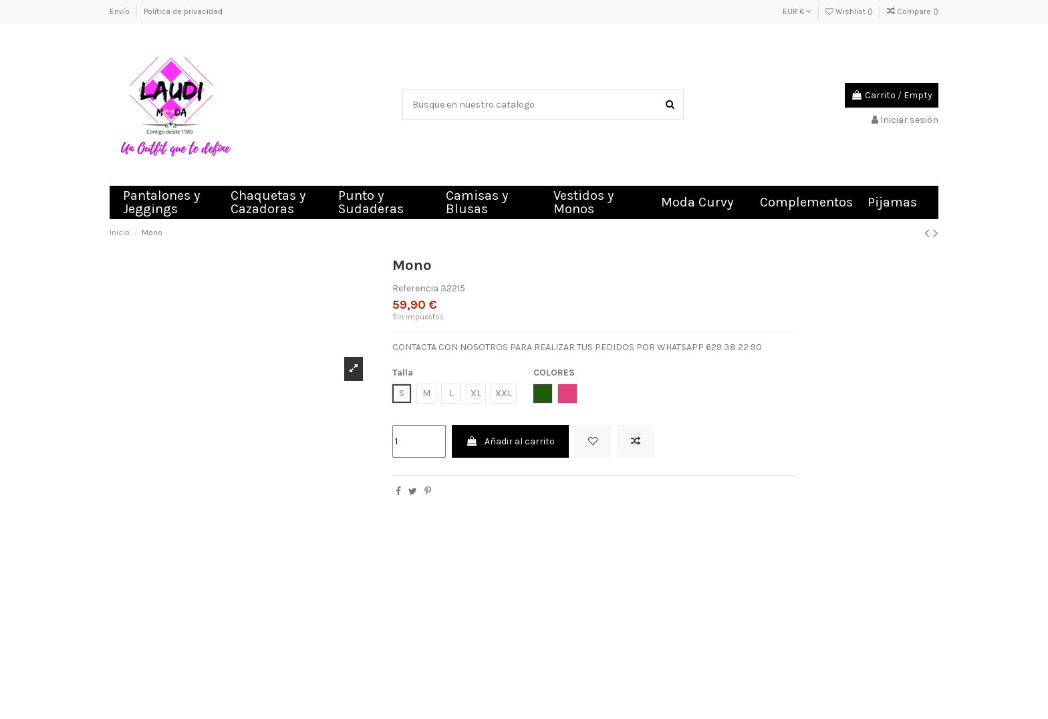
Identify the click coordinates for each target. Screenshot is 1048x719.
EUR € (797, 11)
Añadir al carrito (510, 441)
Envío (121, 11)
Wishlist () (850, 11)
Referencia (415, 288)
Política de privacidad (183, 11)
